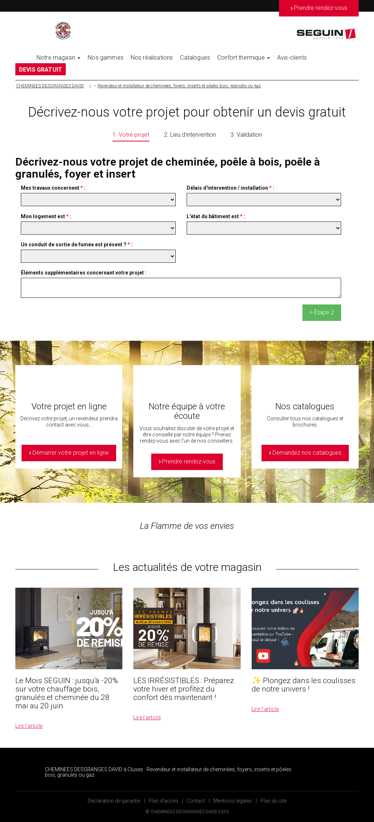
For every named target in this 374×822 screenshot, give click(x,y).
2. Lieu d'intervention (190, 134)
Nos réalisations (152, 57)
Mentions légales (232, 801)
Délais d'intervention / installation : (230, 188)
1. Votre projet (130, 134)
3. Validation (246, 134)
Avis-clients (292, 57)
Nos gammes (105, 57)
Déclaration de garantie (114, 801)
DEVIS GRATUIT (40, 69)
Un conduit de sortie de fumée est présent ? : (77, 244)
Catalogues (195, 57)
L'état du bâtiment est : (216, 216)
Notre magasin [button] (58, 57)
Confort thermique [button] (243, 57)
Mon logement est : (46, 216)
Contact (196, 801)
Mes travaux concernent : (53, 188)
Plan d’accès (163, 801)
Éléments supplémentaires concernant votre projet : (83, 273)
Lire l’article (29, 726)
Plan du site (273, 801)
